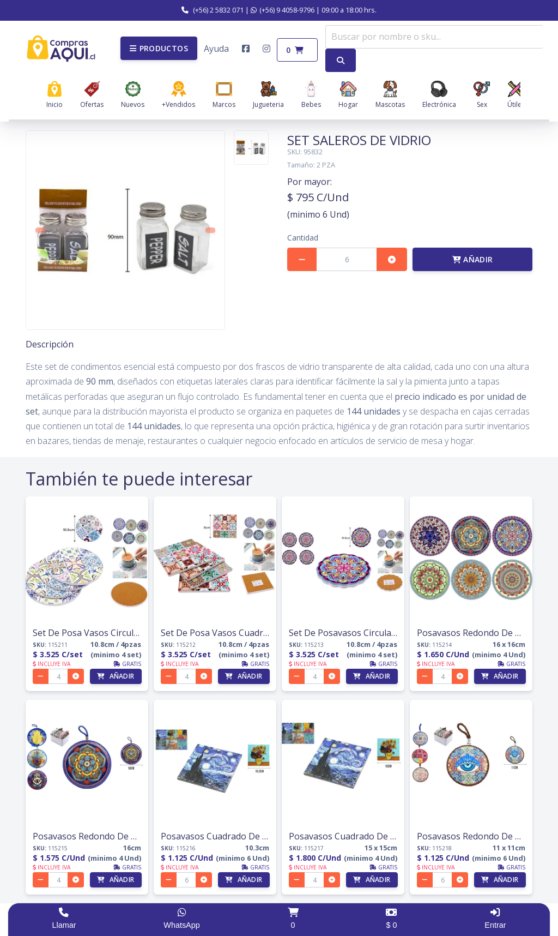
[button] (158, 48)
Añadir (472, 259)
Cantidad (302, 237)
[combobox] (434, 37)
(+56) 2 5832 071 (212, 10)
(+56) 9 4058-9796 (282, 10)
